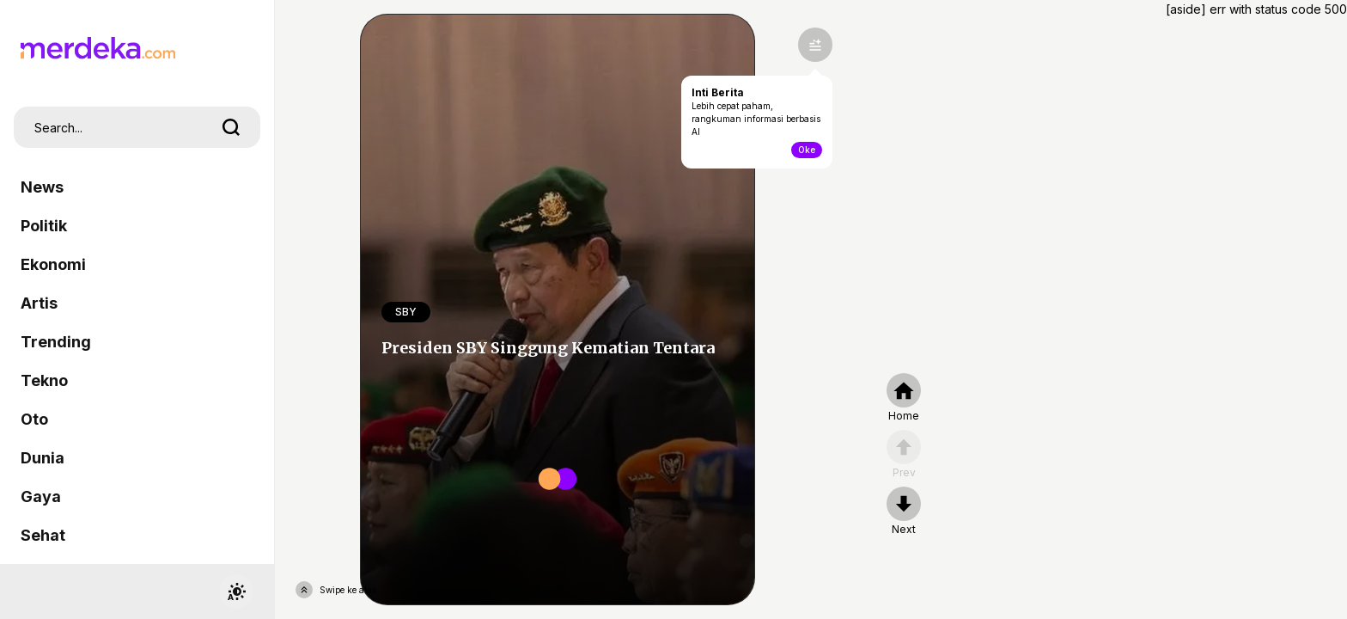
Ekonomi (53, 264)
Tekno (44, 380)
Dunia (42, 458)
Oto (34, 419)
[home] (904, 398)
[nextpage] (904, 511)
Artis (39, 303)
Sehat (43, 535)
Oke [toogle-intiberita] (806, 149)
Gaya (41, 496)
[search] (231, 127)
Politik (44, 226)
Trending (56, 342)
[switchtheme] (236, 591)
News (42, 187)
